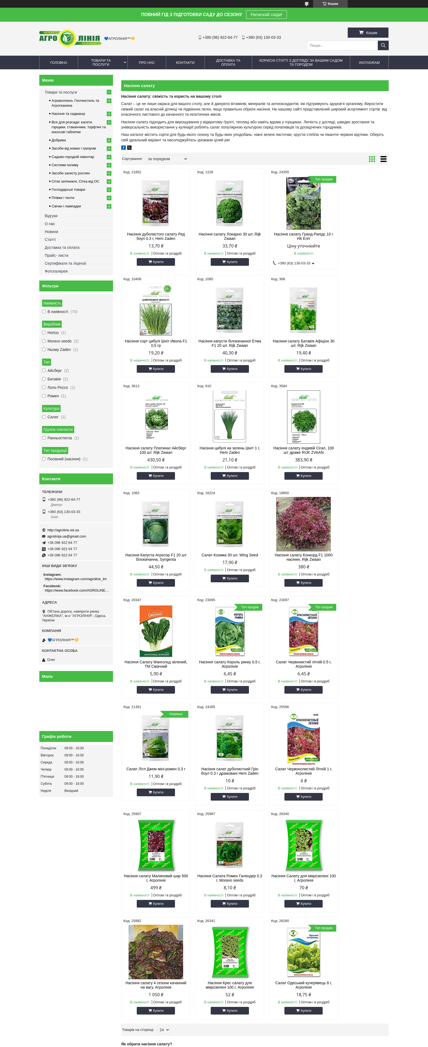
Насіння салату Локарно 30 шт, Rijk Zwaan (221, 236)
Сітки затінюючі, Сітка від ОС (75, 181)
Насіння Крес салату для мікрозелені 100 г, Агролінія (289, 771)
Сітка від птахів (232, 912)
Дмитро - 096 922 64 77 (61, 891)
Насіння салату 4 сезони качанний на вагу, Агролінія (221, 771)
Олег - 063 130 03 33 (59, 884)
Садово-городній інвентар (73, 157)
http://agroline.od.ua (63, 530)
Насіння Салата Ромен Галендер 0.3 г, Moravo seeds (357, 664)
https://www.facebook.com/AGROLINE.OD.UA (77, 590)
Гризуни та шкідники (147, 891)
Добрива (59, 140)
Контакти (185, 63)
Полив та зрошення (325, 898)
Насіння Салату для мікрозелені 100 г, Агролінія (153, 771)
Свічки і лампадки (66, 206)
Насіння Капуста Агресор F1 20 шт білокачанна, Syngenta (221, 450)
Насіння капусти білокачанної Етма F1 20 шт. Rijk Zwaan (153, 343)
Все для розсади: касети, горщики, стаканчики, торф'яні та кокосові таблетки (79, 127)
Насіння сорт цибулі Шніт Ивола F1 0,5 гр (356, 236)
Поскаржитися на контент (208, 1042)
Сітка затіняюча (233, 884)
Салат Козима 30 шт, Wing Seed (289, 448)
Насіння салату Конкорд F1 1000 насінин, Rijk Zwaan (357, 450)
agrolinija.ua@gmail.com (66, 536)
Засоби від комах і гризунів (74, 148)
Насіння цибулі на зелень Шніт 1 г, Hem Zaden (356, 343)
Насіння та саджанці (68, 114)
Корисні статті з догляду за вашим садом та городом (301, 62)
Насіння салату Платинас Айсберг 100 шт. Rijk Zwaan (289, 343)
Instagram (369, 63)
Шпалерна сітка (233, 898)
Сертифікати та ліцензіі (65, 263)
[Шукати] (383, 45)
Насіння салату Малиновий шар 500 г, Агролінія (289, 664)
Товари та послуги (101, 62)
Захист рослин (143, 898)
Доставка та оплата (228, 62)
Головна (58, 63)
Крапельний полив (324, 884)
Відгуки (51, 216)
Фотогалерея (56, 271)
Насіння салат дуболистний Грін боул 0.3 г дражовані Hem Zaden (153, 664)
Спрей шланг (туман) (326, 891)
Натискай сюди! (266, 14)
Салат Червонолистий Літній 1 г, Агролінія (220, 664)
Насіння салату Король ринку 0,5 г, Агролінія (221, 557)
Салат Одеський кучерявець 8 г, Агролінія (357, 771)
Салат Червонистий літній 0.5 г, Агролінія (289, 557)
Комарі (136, 884)
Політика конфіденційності (250, 1042)
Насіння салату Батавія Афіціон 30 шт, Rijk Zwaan (221, 343)
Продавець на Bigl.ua (214, 1037)
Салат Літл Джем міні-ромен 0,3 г (356, 555)
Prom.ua (239, 1032)
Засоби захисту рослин (71, 173)
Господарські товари (68, 189)
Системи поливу (65, 165)
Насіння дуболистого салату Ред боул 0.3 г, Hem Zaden (153, 236)
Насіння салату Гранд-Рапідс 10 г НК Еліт (289, 236)
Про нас (147, 63)
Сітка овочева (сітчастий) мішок (246, 905)
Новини (51, 231)
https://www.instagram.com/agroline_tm (76, 579)
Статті (50, 239)
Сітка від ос (229, 891)
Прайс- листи (56, 255)
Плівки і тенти (63, 198)
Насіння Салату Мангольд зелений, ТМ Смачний (153, 557)
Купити (155, 262)
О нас (50, 224)
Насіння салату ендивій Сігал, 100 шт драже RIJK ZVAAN (152, 450)
